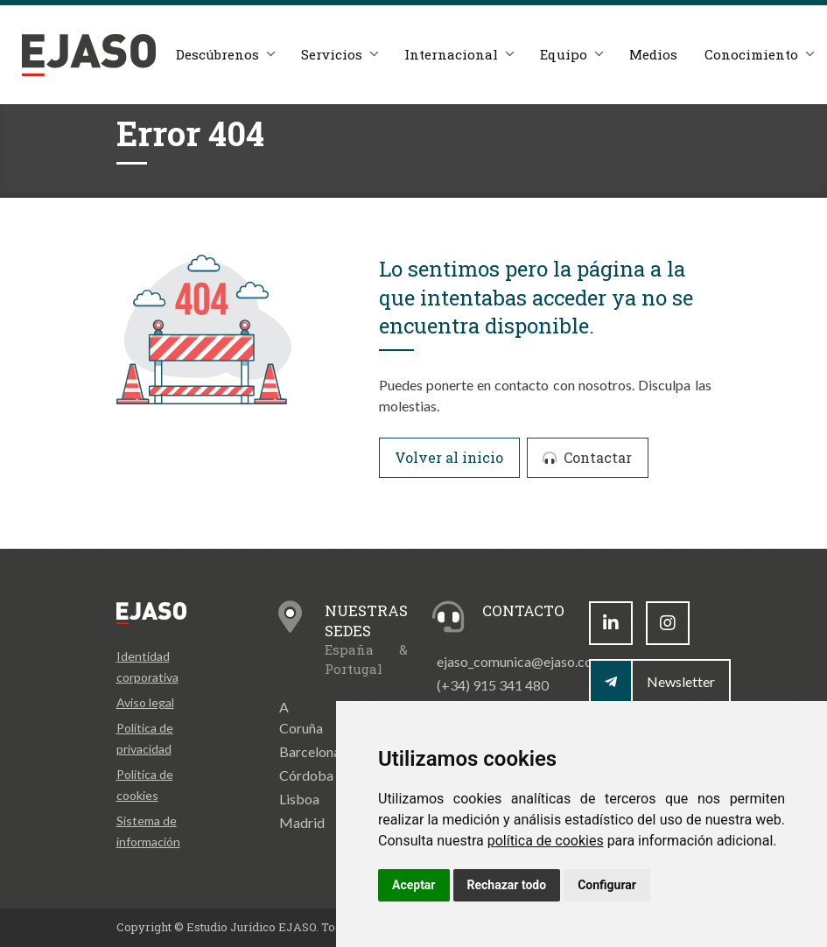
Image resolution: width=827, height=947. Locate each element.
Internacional (451, 54)
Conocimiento (751, 54)
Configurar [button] (607, 885)
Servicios (331, 54)
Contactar (587, 457)
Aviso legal (145, 702)
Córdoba (306, 775)
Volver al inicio (449, 457)
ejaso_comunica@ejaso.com (520, 661)
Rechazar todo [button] (507, 885)
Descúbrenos (217, 54)
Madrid (302, 822)
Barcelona (309, 751)
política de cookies (545, 840)
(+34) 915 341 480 (493, 685)
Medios (653, 54)
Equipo (563, 54)
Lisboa (299, 798)
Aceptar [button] (414, 885)
